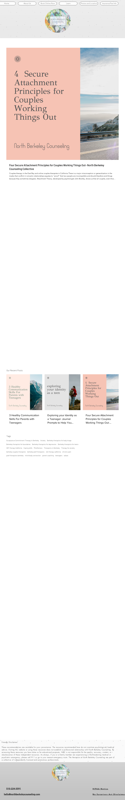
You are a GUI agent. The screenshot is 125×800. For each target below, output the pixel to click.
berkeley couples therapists (16, 452)
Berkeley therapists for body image (59, 440)
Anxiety (43, 440)
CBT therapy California (14, 448)
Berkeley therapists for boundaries (18, 444)
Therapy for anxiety (68, 448)
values (66, 455)
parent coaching (48, 455)
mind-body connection (33, 455)
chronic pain (66, 452)
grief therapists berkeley (15, 455)
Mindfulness (38, 448)
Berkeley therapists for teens (68, 444)
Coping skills (28, 448)
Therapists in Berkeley (52, 448)
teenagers (58, 455)
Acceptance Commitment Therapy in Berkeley (22, 440)
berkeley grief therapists (35, 452)
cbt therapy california (53, 452)
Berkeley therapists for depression (44, 444)
